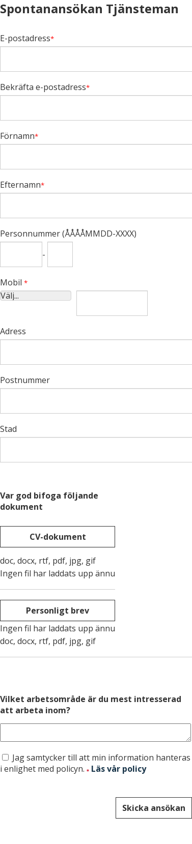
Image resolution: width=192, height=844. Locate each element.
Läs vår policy (118, 771)
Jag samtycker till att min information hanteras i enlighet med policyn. (95, 766)
